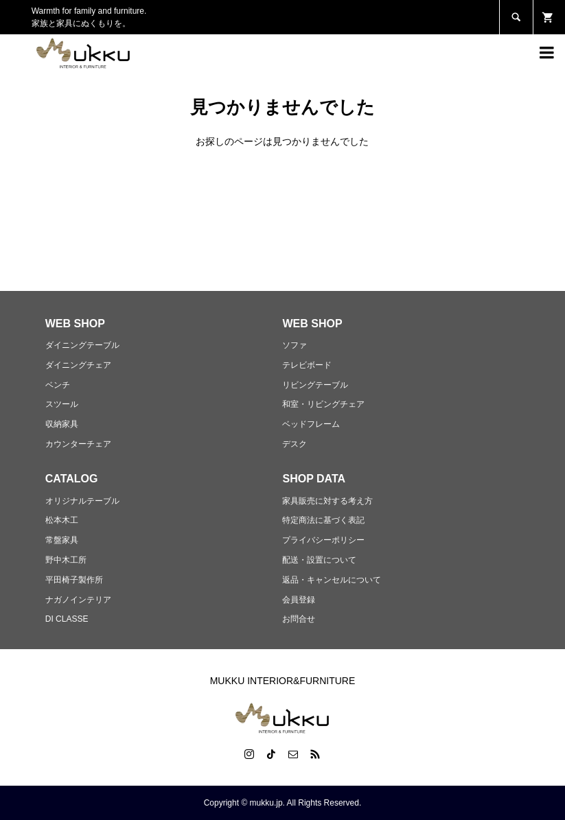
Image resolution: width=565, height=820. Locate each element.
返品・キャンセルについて (331, 580)
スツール (61, 404)
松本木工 (61, 520)
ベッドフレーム (311, 424)
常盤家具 (61, 540)
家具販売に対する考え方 (327, 501)
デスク (294, 444)
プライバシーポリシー (323, 540)
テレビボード (307, 365)
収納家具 (61, 424)
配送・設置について (319, 560)
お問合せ (298, 619)
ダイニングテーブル (82, 345)
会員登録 (298, 600)
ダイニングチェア (78, 365)
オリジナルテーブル (82, 501)
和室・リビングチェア (323, 404)
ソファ (294, 345)
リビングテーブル (315, 385)
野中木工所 (66, 560)
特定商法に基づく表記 (323, 520)
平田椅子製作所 (74, 580)
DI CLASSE (67, 619)
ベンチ (57, 385)
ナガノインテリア (78, 600)
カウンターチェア (78, 444)
